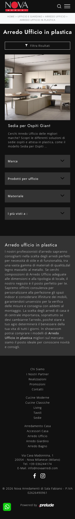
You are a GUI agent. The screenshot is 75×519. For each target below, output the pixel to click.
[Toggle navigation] (67, 6)
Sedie (38, 418)
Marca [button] (13, 161)
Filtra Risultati (37, 46)
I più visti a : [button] (18, 214)
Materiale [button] (16, 196)
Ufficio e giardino (30, 16)
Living (38, 408)
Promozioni (37, 384)
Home (11, 16)
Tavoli (38, 413)
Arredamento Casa (37, 426)
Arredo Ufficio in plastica (37, 19)
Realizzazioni (37, 379)
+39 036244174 (40, 464)
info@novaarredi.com (43, 468)
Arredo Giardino (37, 441)
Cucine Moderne (37, 397)
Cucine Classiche (37, 402)
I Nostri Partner (37, 374)
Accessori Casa (37, 431)
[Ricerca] (59, 5)
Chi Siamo (37, 369)
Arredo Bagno (37, 446)
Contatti (37, 389)
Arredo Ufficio (55, 16)
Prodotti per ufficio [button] (23, 179)
